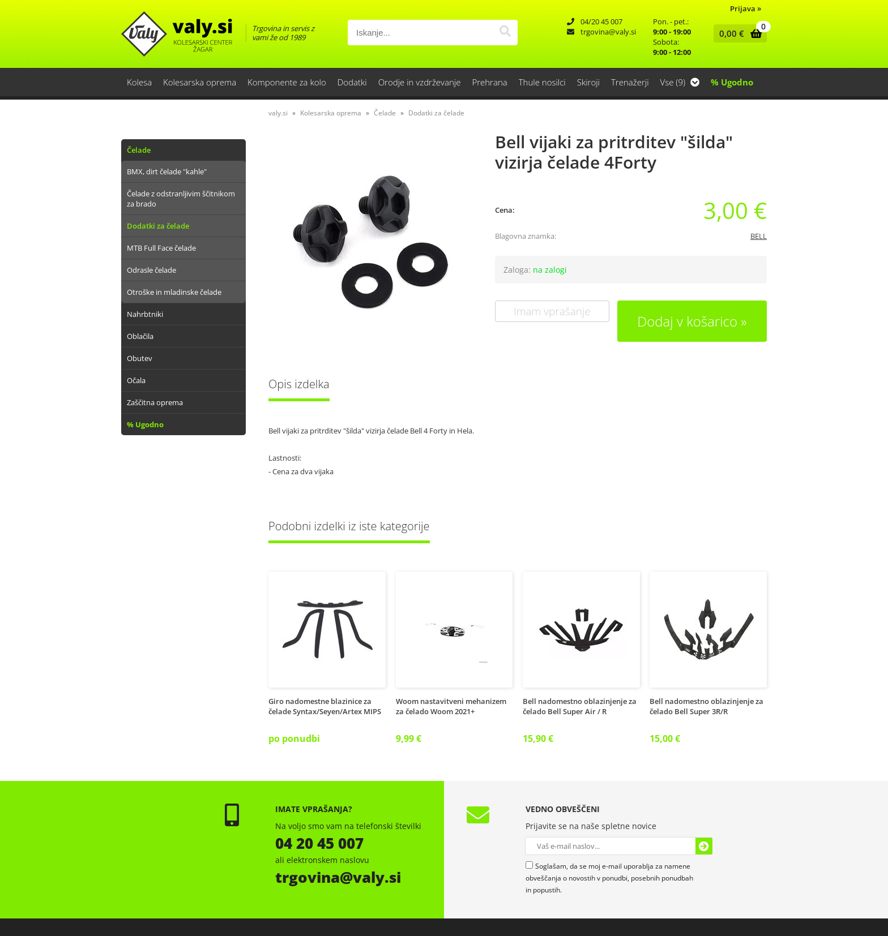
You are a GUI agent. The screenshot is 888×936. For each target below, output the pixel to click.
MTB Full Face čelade (161, 248)
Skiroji (588, 82)
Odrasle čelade (151, 270)
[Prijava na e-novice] (703, 846)
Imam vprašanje (552, 311)
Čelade (139, 150)
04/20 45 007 (601, 21)
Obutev (139, 358)
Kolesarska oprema (199, 82)
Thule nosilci (542, 82)
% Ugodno (732, 82)
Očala (136, 380)
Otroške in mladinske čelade (174, 292)
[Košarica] (738, 33)
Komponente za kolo (286, 82)
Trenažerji (630, 82)
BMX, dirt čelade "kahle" (167, 171)
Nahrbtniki (145, 314)
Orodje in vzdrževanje (419, 82)
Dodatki (352, 82)
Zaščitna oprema (155, 402)
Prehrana (489, 82)
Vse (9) (679, 82)
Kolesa (139, 82)
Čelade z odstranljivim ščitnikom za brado (181, 198)
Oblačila (140, 336)
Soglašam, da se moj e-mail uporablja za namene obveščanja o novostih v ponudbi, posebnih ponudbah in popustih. (609, 878)
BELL (758, 236)
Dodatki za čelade (158, 226)
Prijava (745, 8)
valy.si (278, 113)
